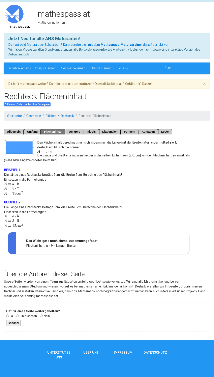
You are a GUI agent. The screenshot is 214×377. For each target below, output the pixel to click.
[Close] (204, 84)
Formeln (129, 131)
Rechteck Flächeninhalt (95, 116)
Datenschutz (155, 352)
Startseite (14, 116)
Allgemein (14, 131)
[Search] (184, 68)
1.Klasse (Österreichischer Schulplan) (27, 104)
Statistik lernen (101, 68)
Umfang (32, 131)
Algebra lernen (19, 68)
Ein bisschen (28, 316)
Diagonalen (110, 131)
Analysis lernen (45, 68)
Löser (165, 131)
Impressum (123, 352)
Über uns (91, 352)
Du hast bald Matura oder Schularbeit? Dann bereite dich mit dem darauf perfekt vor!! (89, 45)
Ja (11, 316)
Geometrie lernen (73, 68)
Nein (46, 316)
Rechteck (67, 116)
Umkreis (74, 131)
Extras (121, 68)
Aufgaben (148, 131)
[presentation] (44, 151)
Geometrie (33, 116)
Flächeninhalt (53, 131)
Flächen (50, 116)
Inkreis (91, 131)
